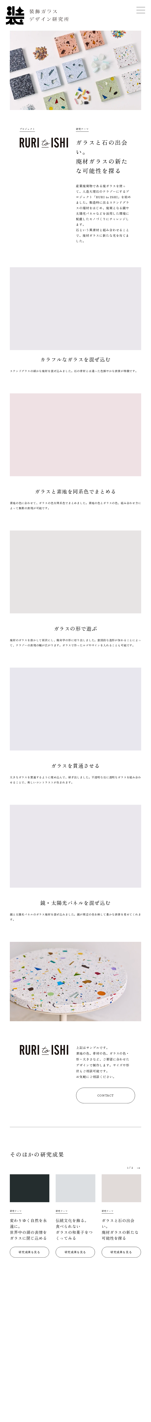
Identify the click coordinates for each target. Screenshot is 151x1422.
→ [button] (138, 1168)
